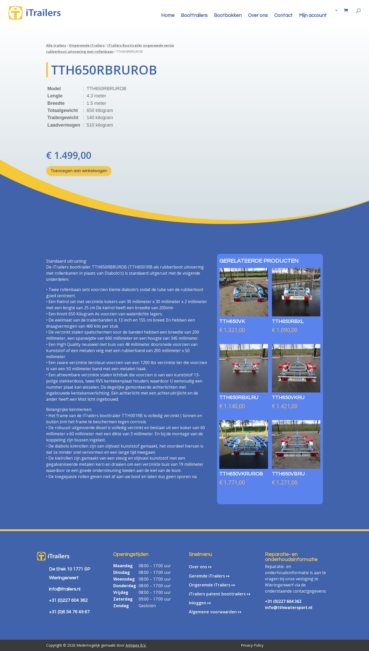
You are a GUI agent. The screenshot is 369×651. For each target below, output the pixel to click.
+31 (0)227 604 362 (283, 601)
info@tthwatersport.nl (288, 607)
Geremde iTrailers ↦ (209, 576)
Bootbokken (228, 16)
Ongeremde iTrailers (87, 45)
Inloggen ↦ (200, 603)
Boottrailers (194, 16)
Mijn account (313, 16)
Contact (283, 16)
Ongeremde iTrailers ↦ (212, 585)
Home (168, 16)
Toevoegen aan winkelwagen (78, 171)
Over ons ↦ (200, 567)
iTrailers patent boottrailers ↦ (219, 594)
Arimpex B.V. (136, 645)
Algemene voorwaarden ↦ (215, 612)
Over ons (258, 16)
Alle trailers (56, 45)
